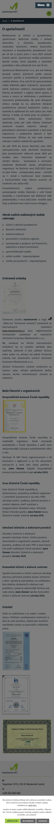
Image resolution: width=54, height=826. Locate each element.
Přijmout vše (12, 821)
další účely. (33, 805)
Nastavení (43, 821)
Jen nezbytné (28, 821)
